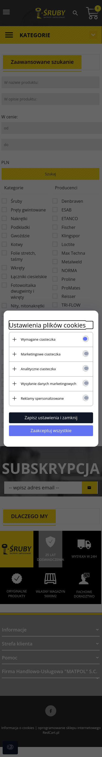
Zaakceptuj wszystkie (51, 430)
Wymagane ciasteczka (38, 339)
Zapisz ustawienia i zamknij (50, 418)
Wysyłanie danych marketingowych (48, 383)
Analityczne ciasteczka (38, 369)
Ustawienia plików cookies (47, 325)
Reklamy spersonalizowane (42, 398)
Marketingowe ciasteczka (40, 354)
